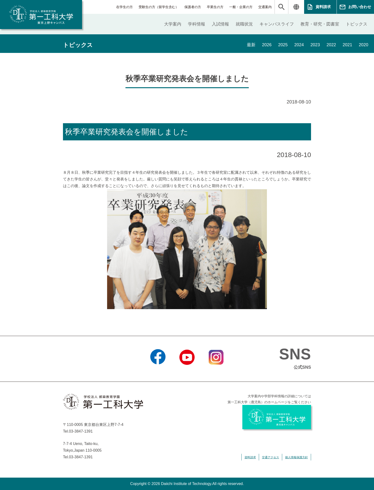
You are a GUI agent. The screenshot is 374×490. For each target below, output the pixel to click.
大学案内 (172, 24)
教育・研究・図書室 (320, 24)
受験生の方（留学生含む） (159, 7)
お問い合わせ (359, 7)
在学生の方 (124, 7)
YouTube (186, 371)
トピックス (356, 24)
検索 (281, 7)
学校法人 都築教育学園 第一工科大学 (41, 14)
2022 (331, 45)
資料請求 (323, 7)
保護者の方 (192, 7)
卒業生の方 (215, 7)
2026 (266, 45)
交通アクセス (270, 457)
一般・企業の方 (241, 7)
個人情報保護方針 (296, 457)
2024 (298, 45)
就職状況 (244, 24)
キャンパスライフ (277, 24)
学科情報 (196, 24)
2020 (363, 45)
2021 (347, 45)
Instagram (216, 371)
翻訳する (296, 7)
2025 (282, 45)
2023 (315, 45)
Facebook (158, 371)
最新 (250, 45)
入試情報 (220, 24)
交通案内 (265, 7)
